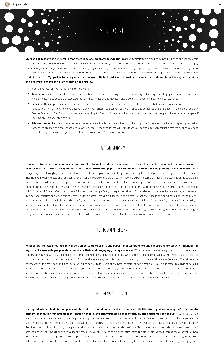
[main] (112, 30)
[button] (220, 4)
